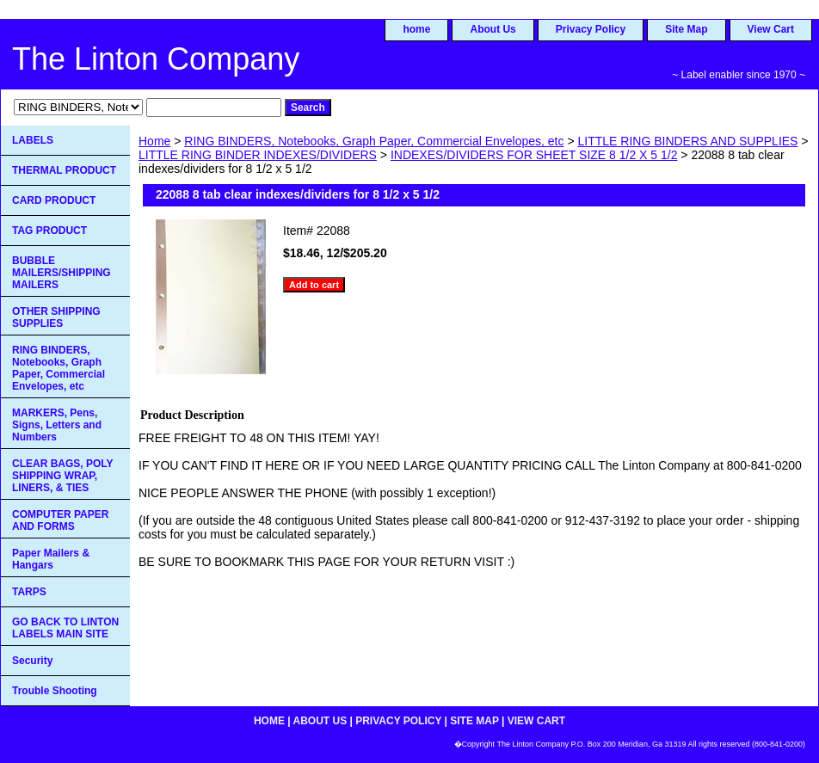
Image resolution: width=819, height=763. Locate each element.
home (416, 29)
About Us (492, 29)
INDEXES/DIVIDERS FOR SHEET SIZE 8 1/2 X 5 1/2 (534, 155)
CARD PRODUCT (53, 200)
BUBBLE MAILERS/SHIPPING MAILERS (61, 273)
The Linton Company (155, 59)
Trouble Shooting (54, 691)
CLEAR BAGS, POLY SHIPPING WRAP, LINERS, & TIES (63, 476)
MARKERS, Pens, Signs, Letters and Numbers (57, 425)
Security (32, 661)
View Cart (771, 29)
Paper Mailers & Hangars (50, 559)
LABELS (32, 140)
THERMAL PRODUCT (64, 170)
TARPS (29, 592)
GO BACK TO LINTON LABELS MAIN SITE (65, 628)
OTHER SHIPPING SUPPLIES (56, 317)
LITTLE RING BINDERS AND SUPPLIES (687, 141)
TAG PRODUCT (49, 231)
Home (154, 141)
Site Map (686, 29)
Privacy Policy (590, 29)
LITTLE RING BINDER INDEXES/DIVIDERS (258, 155)
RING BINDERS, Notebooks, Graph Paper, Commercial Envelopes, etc (373, 141)
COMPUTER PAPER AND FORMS (60, 520)
